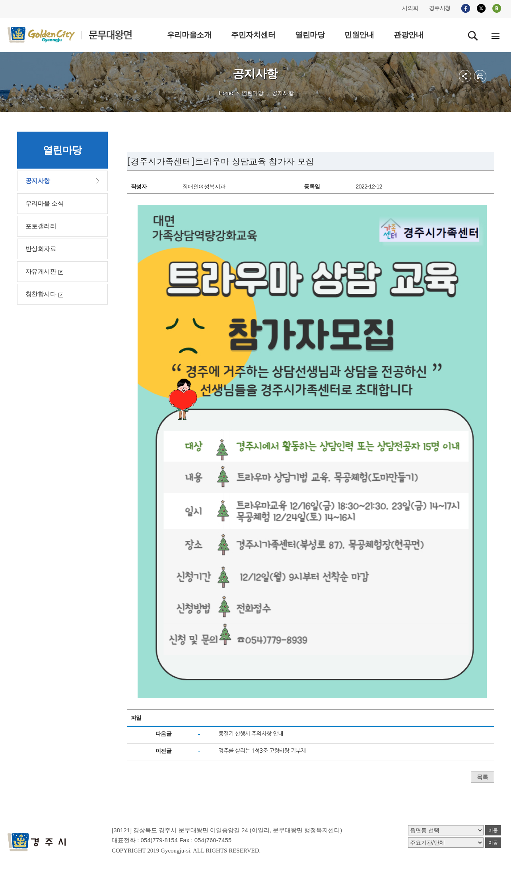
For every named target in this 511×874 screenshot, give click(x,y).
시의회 (410, 8)
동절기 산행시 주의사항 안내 (250, 733)
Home (226, 93)
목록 (482, 776)
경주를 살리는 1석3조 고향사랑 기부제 (262, 751)
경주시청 (440, 8)
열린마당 (252, 93)
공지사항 (282, 93)
